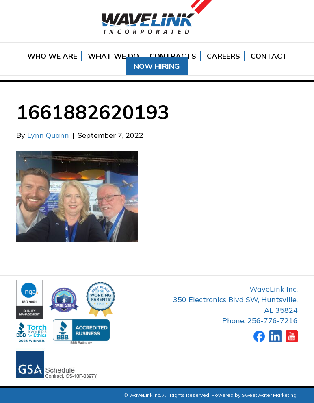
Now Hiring (157, 66)
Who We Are (52, 56)
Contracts (172, 56)
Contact (269, 56)
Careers (223, 56)
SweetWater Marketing (269, 395)
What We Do (113, 56)
